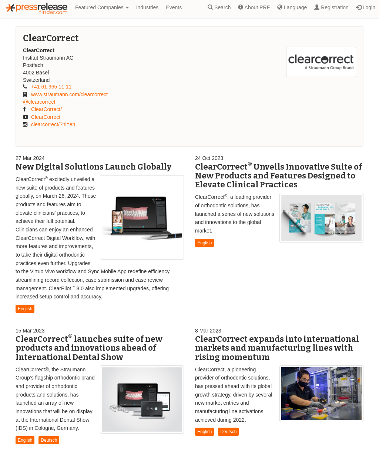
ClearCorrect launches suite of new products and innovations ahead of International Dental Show (89, 348)
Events (174, 7)
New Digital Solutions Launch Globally (93, 167)
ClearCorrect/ (46, 109)
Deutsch (49, 440)
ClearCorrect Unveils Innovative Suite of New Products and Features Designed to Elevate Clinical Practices (278, 176)
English (25, 308)
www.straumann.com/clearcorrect (69, 94)
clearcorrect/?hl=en (53, 124)
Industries (147, 7)
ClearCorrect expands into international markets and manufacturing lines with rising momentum (277, 348)
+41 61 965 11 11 (51, 87)
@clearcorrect (39, 102)
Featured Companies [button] (102, 7)
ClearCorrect (45, 117)
